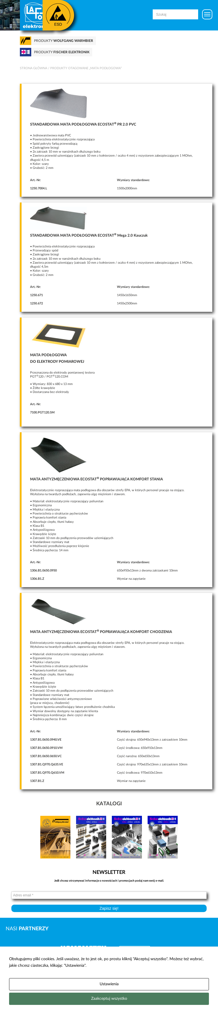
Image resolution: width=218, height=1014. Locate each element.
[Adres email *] (109, 895)
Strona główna (33, 68)
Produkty (63, 40)
